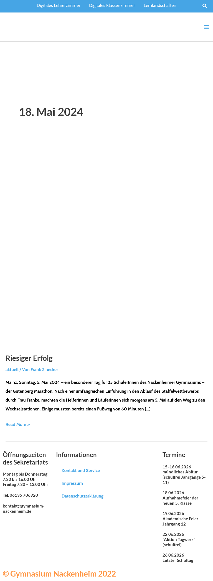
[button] (204, 6)
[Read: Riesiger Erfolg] (106, 245)
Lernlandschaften (160, 5)
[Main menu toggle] (206, 26)
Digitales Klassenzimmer (112, 5)
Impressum (72, 482)
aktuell (12, 369)
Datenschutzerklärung (82, 495)
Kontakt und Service (81, 470)
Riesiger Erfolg (29, 357)
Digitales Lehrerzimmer (58, 5)
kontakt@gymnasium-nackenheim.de (23, 508)
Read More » (18, 423)
